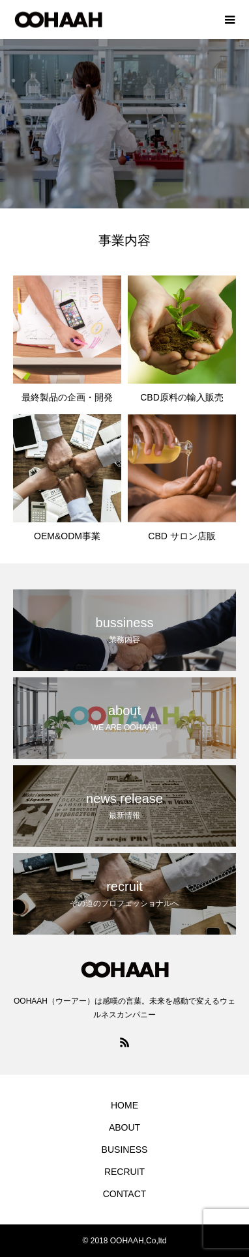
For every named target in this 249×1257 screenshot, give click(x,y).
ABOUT (124, 1127)
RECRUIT (124, 1171)
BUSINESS (125, 1149)
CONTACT (125, 1194)
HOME (124, 1105)
